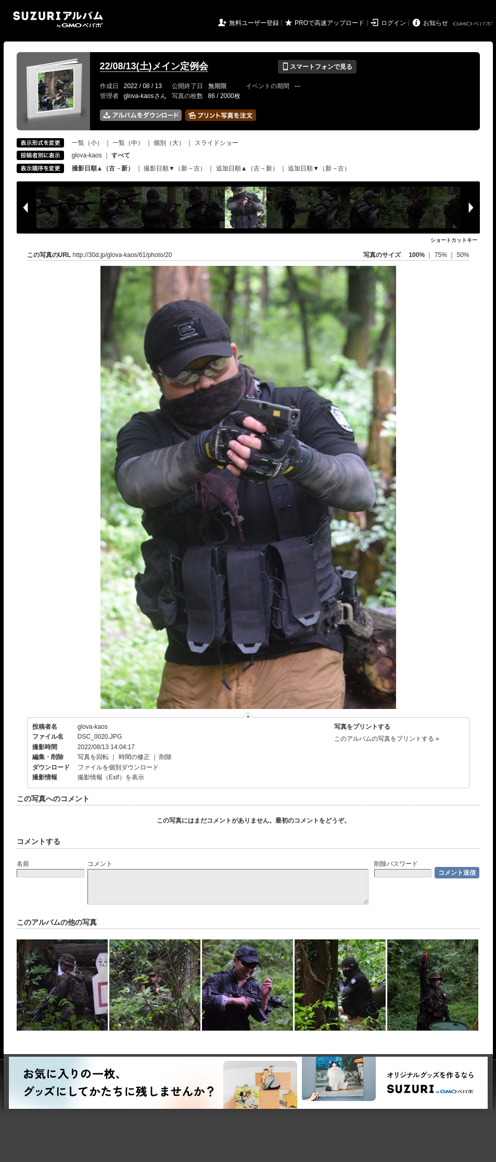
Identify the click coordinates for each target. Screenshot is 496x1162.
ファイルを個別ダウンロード (118, 767)
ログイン (393, 23)
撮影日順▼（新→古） (175, 168)
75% (442, 255)
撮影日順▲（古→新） (103, 168)
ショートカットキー (453, 240)
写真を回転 (93, 757)
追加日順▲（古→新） (247, 168)
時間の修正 (134, 757)
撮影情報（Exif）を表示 (111, 777)
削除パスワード (396, 863)
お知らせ (435, 23)
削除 (165, 757)
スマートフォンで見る (317, 67)
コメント (99, 863)
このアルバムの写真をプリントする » (386, 738)
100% (416, 255)
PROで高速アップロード (329, 23)
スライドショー (216, 142)
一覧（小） (87, 142)
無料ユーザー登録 (254, 23)
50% (462, 255)
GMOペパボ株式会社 (473, 24)
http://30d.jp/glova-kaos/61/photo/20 (122, 255)
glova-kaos (87, 155)
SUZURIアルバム (58, 19)
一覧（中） (128, 142)
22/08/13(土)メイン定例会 (154, 66)
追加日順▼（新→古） (319, 168)
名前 (23, 863)
